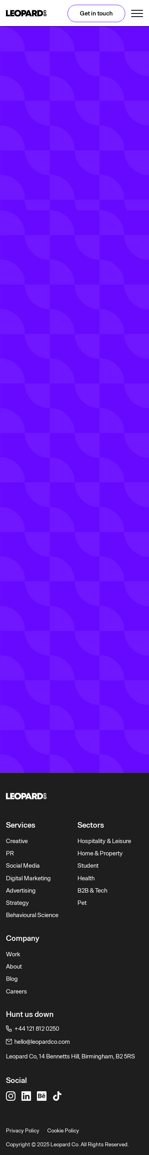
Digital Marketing (28, 878)
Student (88, 865)
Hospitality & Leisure (104, 841)
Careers (16, 991)
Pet (82, 902)
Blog (12, 978)
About (14, 966)
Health (86, 878)
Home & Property (100, 853)
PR (10, 853)
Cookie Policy (63, 1130)
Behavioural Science (32, 915)
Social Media (23, 865)
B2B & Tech (92, 890)
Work (13, 954)
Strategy (17, 902)
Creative (17, 841)
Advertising (21, 890)
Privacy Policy (22, 1130)
